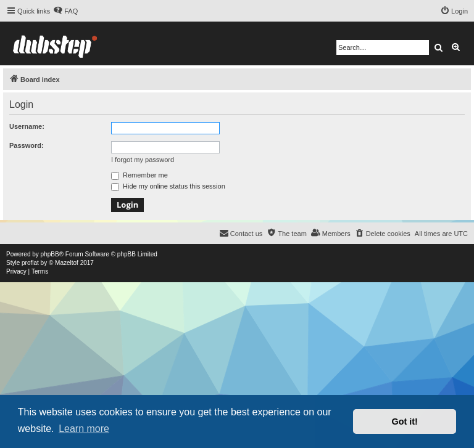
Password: (26, 145)
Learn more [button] (84, 428)
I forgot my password (142, 159)
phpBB (50, 254)
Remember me (139, 175)
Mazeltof (66, 262)
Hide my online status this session (168, 186)
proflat (30, 262)
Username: (26, 126)
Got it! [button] (405, 421)
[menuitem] (65, 11)
